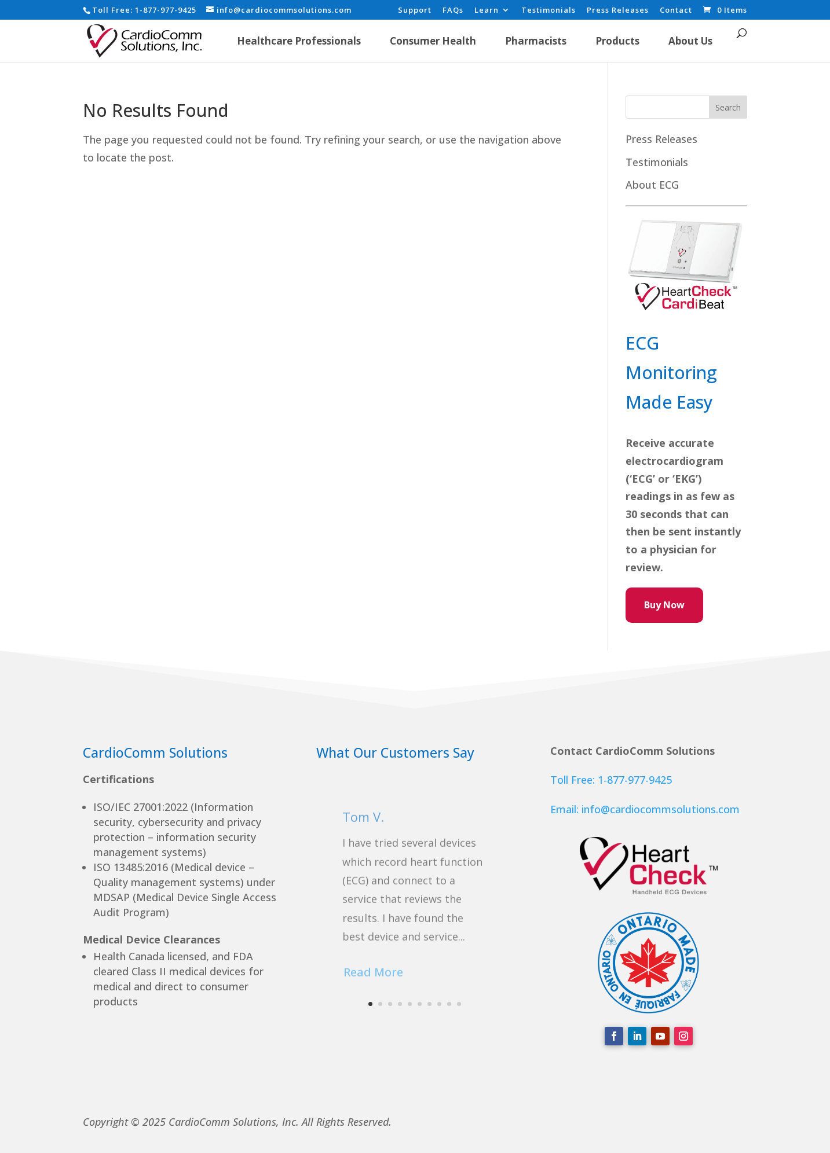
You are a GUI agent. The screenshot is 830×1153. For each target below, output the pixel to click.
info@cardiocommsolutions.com (661, 809)
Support (415, 10)
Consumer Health (433, 40)
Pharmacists (535, 40)
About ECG (652, 185)
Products (617, 40)
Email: (566, 809)
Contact (676, 10)
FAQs (453, 10)
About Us (690, 40)
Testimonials (548, 10)
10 (459, 1004)
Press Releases (618, 10)
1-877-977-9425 (165, 10)
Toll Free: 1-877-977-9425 (611, 780)
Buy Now (664, 604)
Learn (486, 10)
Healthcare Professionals (299, 40)
